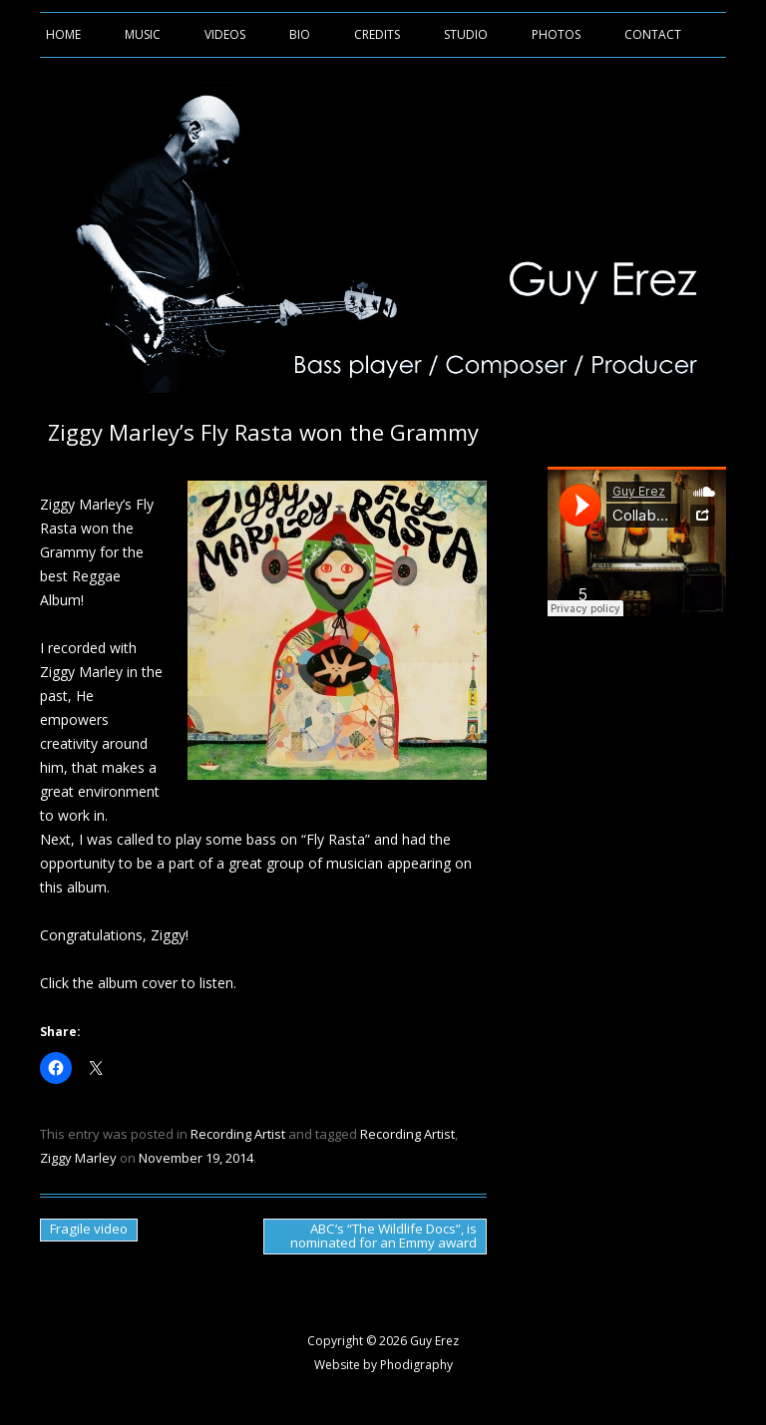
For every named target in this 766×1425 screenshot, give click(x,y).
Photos (556, 34)
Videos (224, 34)
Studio (466, 34)
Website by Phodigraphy (383, 1364)
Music (143, 34)
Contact (652, 34)
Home (63, 34)
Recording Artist (238, 1134)
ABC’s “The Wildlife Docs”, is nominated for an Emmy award (383, 1235)
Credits (377, 34)
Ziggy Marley (78, 1158)
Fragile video (89, 1229)
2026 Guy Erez (419, 1340)
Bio (299, 34)
